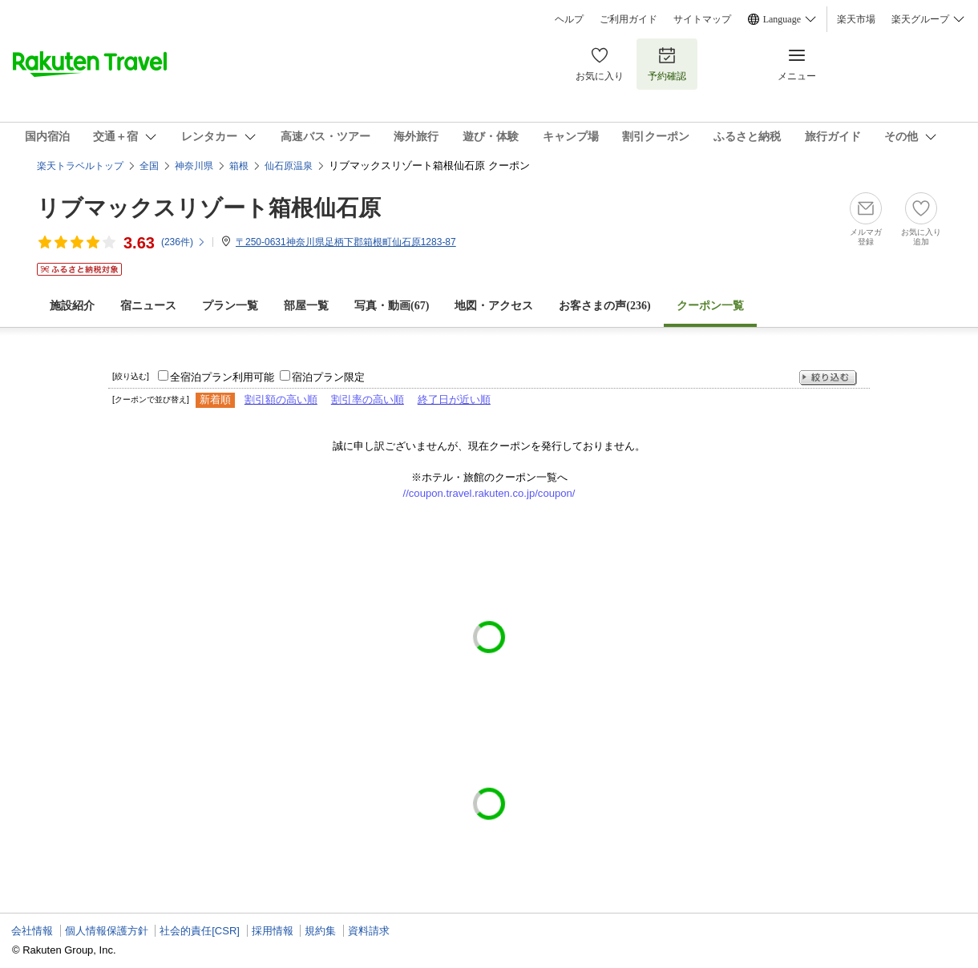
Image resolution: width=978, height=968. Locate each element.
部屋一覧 (306, 306)
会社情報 (32, 931)
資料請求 (369, 931)
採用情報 (272, 931)
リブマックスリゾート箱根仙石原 (209, 208)
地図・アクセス (494, 306)
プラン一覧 (230, 306)
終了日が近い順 (454, 399)
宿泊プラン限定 (328, 377)
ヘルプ (569, 19)
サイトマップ (702, 19)
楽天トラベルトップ (80, 165)
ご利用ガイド (628, 19)
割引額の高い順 (280, 399)
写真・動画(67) (391, 306)
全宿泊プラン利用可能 (222, 377)
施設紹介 (72, 306)
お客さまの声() (604, 306)
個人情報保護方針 (106, 931)
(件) (183, 242)
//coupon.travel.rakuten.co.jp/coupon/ (489, 493)
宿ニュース (148, 306)
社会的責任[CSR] (200, 931)
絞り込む (828, 377)
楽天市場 (856, 19)
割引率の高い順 (367, 399)
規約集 (320, 931)
